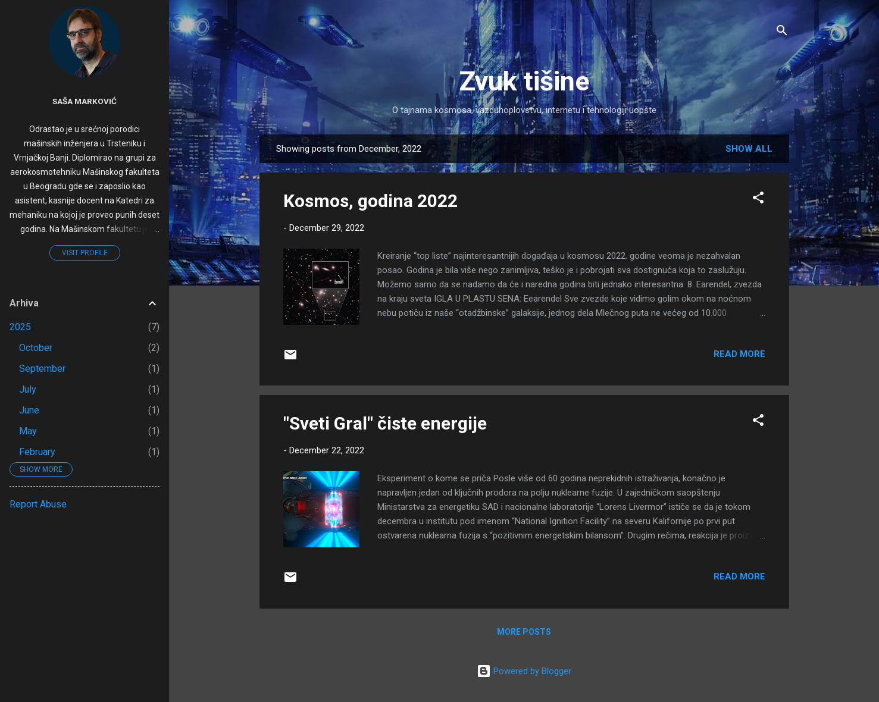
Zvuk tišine (524, 81)
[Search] (782, 32)
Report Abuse (38, 504)
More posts (524, 632)
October (35, 347)
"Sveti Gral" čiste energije (385, 423)
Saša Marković (84, 101)
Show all (748, 148)
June (29, 410)
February (37, 451)
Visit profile (85, 253)
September (42, 368)
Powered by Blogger (524, 671)
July (27, 389)
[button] (758, 199)
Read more (739, 354)
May (28, 431)
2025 (20, 327)
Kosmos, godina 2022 (370, 200)
